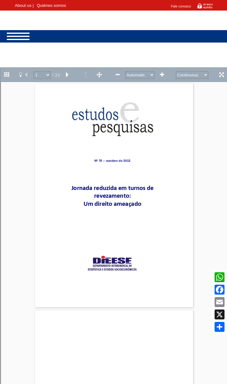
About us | (24, 5)
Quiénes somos (51, 5)
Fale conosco (181, 6)
